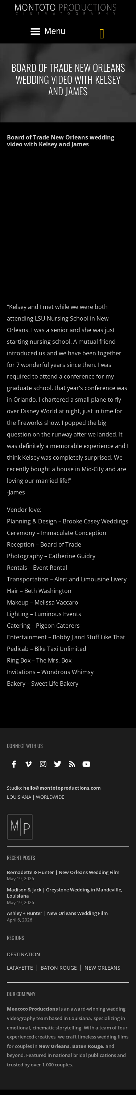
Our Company (21, 994)
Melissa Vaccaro (56, 602)
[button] (48, 31)
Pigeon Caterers (58, 626)
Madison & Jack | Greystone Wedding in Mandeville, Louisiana (65, 892)
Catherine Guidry (72, 556)
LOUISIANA (19, 797)
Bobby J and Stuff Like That (89, 637)
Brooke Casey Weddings (95, 521)
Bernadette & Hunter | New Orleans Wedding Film (63, 872)
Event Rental (50, 568)
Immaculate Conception (73, 533)
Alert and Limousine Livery (90, 579)
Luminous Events (57, 614)
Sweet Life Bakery (54, 683)
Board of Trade (60, 544)
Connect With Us (25, 745)
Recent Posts (21, 857)
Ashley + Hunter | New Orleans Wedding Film (57, 913)
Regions (15, 937)
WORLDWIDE (50, 797)
